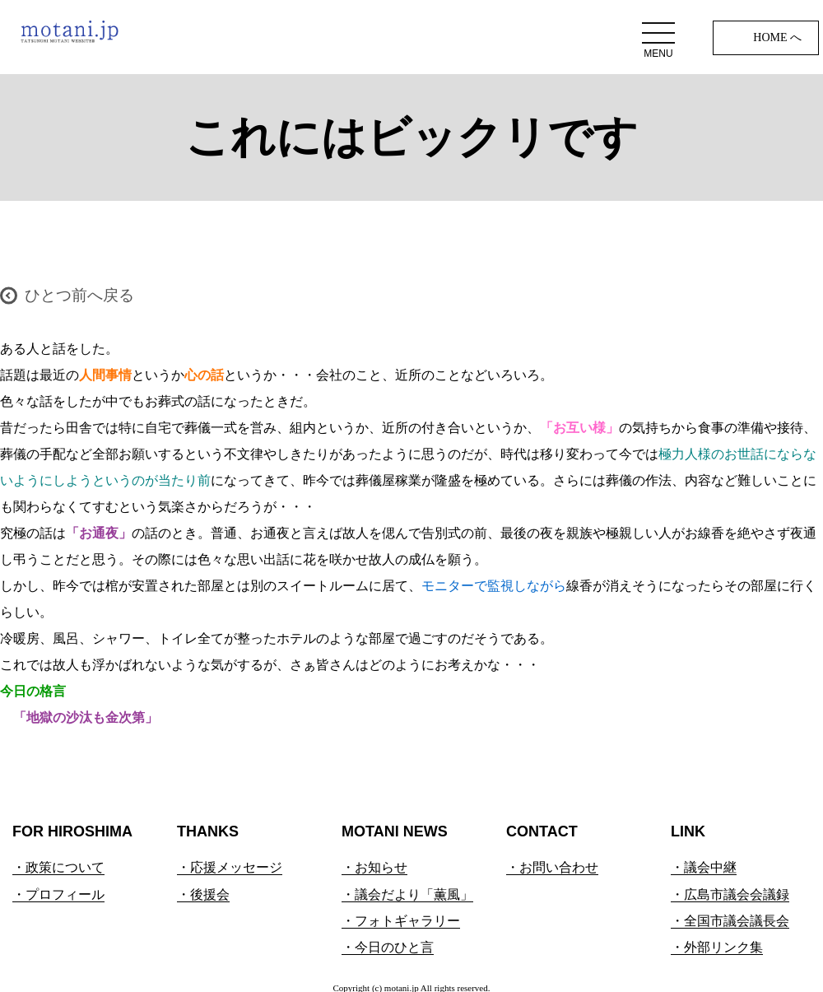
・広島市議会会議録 (730, 894)
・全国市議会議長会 (730, 921)
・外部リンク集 (717, 947)
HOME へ (777, 37)
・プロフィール (58, 894)
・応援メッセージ (229, 867)
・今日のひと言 (388, 947)
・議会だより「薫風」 (407, 894)
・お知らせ (374, 867)
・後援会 (203, 894)
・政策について (58, 867)
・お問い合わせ (552, 867)
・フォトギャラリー (401, 921)
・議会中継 (704, 867)
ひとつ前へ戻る (79, 295)
